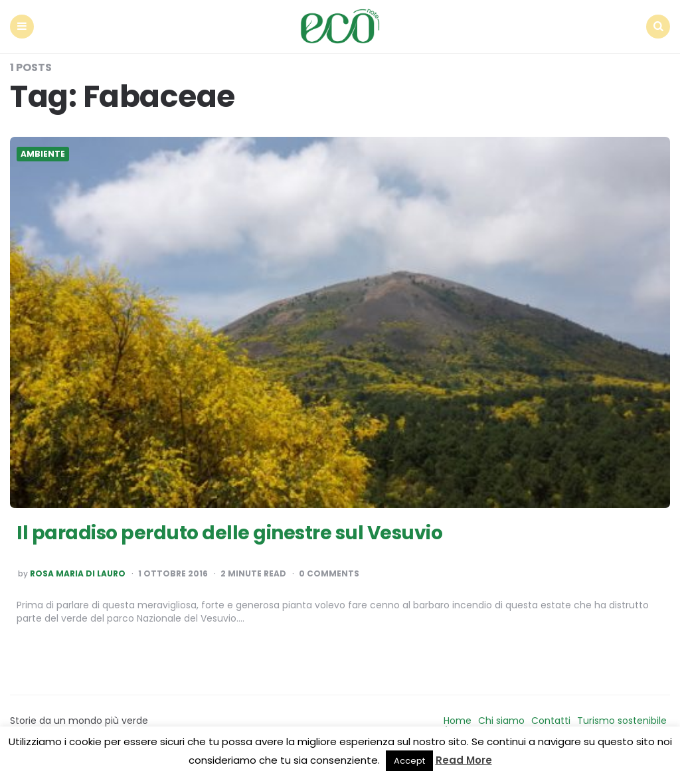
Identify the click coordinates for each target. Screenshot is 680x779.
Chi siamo (501, 720)
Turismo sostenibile (622, 720)
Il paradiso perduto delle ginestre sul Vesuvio (229, 533)
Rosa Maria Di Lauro (78, 573)
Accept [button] (409, 760)
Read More (464, 760)
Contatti (550, 720)
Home (457, 720)
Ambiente (43, 154)
